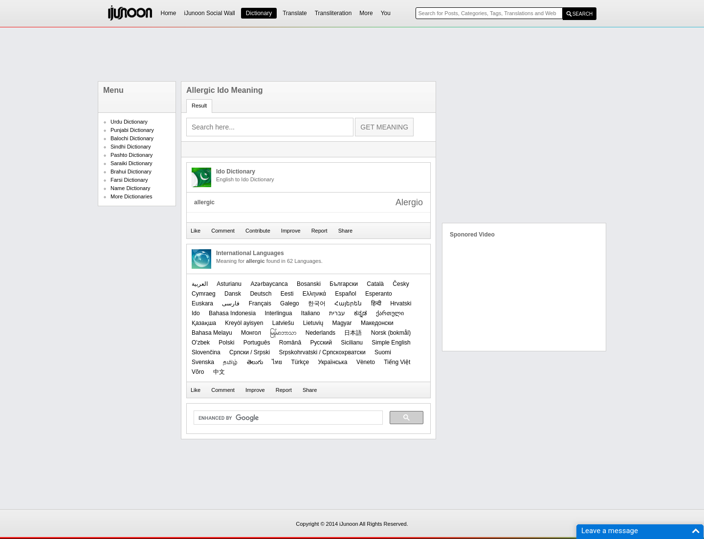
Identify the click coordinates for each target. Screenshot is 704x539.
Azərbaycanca (268, 283)
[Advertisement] (352, 54)
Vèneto (365, 362)
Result (199, 105)
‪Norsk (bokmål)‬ (391, 332)
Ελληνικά (314, 293)
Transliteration (333, 13)
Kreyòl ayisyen (244, 323)
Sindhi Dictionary (130, 147)
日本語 (353, 332)
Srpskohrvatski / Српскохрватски (322, 352)
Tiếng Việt (397, 362)
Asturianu (229, 283)
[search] (287, 417)
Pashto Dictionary (131, 155)
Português (256, 342)
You (386, 13)
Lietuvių (313, 323)
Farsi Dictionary (129, 180)
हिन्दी (376, 303)
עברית (337, 313)
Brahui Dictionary (131, 171)
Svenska (203, 362)
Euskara (202, 303)
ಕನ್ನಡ (360, 313)
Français (260, 303)
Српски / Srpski (249, 352)
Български (344, 283)
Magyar (342, 323)
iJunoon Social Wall (209, 13)
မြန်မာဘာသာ (283, 332)
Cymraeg (204, 293)
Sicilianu (352, 342)
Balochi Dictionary (132, 138)
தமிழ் (230, 362)
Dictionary (259, 13)
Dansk (232, 293)
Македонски (377, 323)
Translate (295, 13)
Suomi (382, 352)
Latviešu (283, 323)
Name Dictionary (130, 188)
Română (290, 342)
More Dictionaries (131, 196)
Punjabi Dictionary (132, 130)
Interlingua (278, 313)
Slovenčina (206, 352)
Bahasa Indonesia (232, 313)
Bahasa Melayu (212, 332)
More (366, 13)
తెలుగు (255, 362)
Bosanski (309, 283)
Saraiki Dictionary (131, 163)
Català (375, 283)
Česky (401, 283)
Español (345, 293)
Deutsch (260, 293)
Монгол (251, 332)
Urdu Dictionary (129, 122)
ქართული (390, 313)
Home (168, 13)
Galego (289, 303)
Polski (226, 342)
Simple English (391, 342)
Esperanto (378, 293)
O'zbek (201, 342)
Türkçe (300, 362)
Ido (196, 313)
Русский (321, 342)
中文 (219, 371)
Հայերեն (348, 303)
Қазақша (204, 323)
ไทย (277, 362)
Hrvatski (400, 303)
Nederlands (320, 332)
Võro (198, 371)
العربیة (200, 283)
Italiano (310, 313)
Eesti (287, 293)
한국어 (317, 303)
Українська (332, 362)
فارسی (231, 303)
